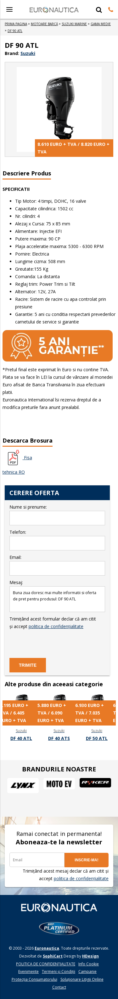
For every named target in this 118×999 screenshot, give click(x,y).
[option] (21, 718)
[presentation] (57, 642)
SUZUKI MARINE (74, 24)
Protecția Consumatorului (34, 979)
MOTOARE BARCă (44, 24)
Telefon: (57, 539)
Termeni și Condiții (58, 971)
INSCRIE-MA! (86, 860)
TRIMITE (28, 665)
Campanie (87, 971)
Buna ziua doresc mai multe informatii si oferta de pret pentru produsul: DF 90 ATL (57, 599)
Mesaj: (57, 595)
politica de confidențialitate (56, 626)
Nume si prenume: (57, 514)
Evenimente (28, 971)
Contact (59, 987)
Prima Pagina (16, 24)
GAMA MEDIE (101, 24)
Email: (57, 565)
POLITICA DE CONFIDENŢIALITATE (45, 964)
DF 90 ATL (15, 31)
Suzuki (27, 53)
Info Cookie (88, 964)
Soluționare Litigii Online (82, 979)
